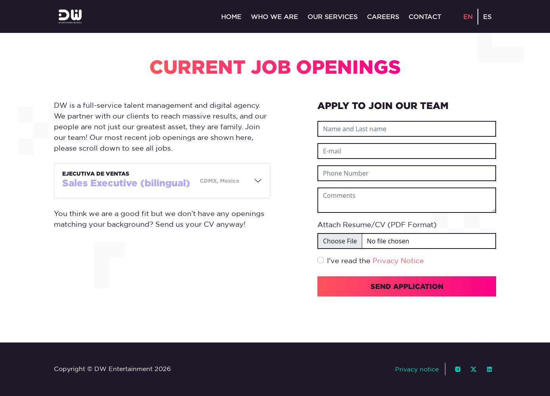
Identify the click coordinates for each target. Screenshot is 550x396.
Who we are (274, 16)
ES (487, 16)
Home (231, 16)
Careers (383, 16)
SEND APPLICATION (406, 286)
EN (468, 16)
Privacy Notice (398, 260)
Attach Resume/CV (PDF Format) (377, 224)
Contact (425, 16)
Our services (332, 16)
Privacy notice (417, 369)
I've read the (375, 260)
